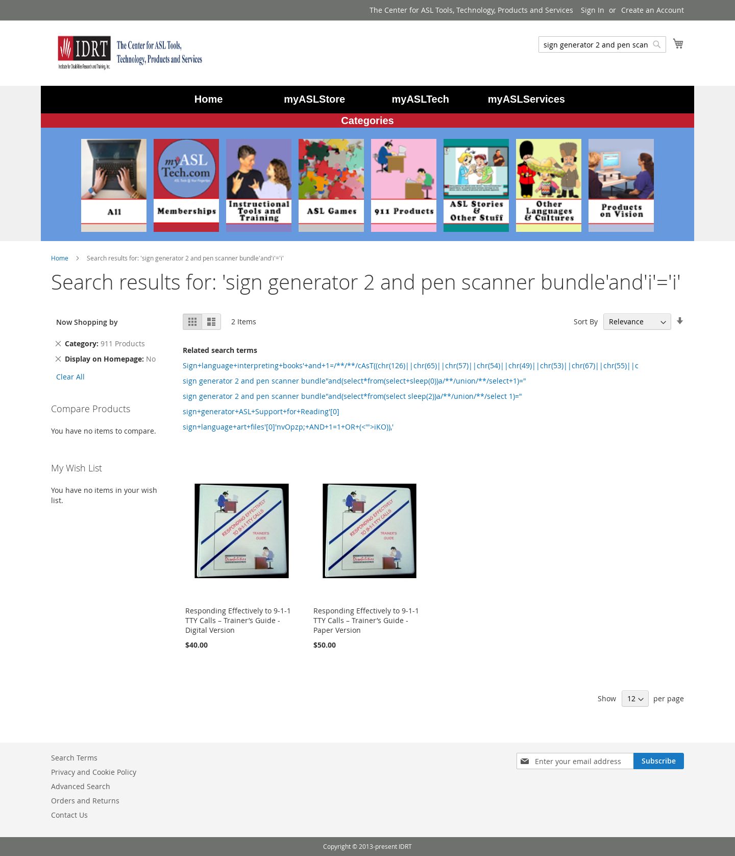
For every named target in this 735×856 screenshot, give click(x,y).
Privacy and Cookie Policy (93, 772)
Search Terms (74, 758)
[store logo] (127, 52)
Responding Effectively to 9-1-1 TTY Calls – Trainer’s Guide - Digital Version (238, 620)
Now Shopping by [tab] (87, 322)
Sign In (592, 10)
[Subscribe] (658, 761)
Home (60, 258)
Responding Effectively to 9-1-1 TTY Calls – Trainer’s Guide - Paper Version (366, 620)
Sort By (586, 321)
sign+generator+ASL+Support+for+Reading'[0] (261, 411)
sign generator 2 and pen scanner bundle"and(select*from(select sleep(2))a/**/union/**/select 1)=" (352, 396)
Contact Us (69, 815)
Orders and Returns (85, 800)
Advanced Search (80, 786)
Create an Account (652, 10)
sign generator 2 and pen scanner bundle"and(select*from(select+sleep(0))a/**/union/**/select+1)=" (354, 381)
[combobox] (602, 44)
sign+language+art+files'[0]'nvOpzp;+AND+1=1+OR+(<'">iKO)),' (288, 427)
